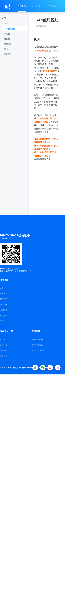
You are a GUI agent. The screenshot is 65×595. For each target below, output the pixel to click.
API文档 (22, 6)
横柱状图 (8, 44)
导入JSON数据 (41, 51)
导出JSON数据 (50, 71)
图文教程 (3, 293)
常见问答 (53, 6)
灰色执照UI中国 (38, 350)
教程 (7, 6)
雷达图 (7, 54)
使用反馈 (3, 350)
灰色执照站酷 (37, 345)
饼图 (6, 49)
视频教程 (3, 299)
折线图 (7, 34)
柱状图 (7, 39)
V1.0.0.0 (3, 339)
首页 (2, 288)
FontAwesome (37, 339)
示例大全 (36, 6)
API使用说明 (9, 29)
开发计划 (3, 345)
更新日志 (3, 356)
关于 (2, 321)
